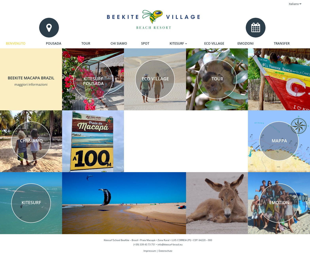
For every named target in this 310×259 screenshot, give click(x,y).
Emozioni (245, 43)
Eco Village (214, 43)
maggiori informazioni (30, 84)
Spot (145, 43)
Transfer (282, 43)
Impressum (150, 250)
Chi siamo (119, 43)
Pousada (53, 43)
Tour (85, 43)
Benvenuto (16, 43)
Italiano (295, 4)
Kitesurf (178, 43)
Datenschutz (165, 250)
